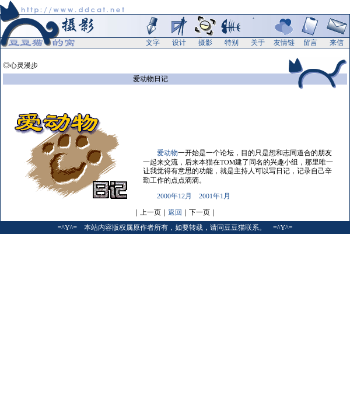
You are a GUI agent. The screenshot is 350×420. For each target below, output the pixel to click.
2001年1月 (214, 196)
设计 (179, 42)
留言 (310, 42)
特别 (232, 42)
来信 (337, 42)
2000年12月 (174, 196)
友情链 (284, 42)
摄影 (205, 42)
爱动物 (167, 153)
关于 (258, 42)
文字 (153, 42)
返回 (175, 212)
